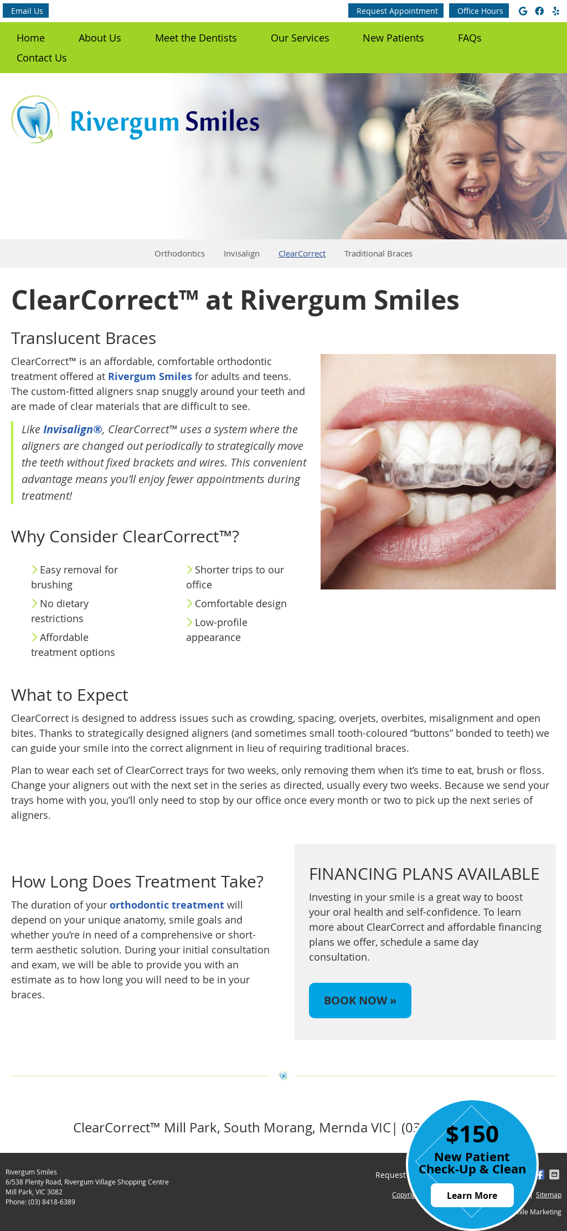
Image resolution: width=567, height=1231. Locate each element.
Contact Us (42, 57)
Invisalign (242, 253)
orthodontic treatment (167, 905)
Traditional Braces (378, 253)
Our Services (300, 37)
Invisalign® (72, 429)
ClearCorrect (302, 253)
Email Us (27, 11)
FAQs (470, 37)
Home (31, 37)
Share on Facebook (540, 1174)
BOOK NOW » (360, 1000)
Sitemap (548, 1194)
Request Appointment (397, 11)
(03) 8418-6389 (51, 1201)
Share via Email (555, 1174)
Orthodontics (179, 253)
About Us (100, 37)
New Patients (393, 37)
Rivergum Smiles (150, 376)
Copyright (407, 1194)
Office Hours (480, 11)
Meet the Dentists (196, 37)
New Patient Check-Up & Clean (472, 1162)
